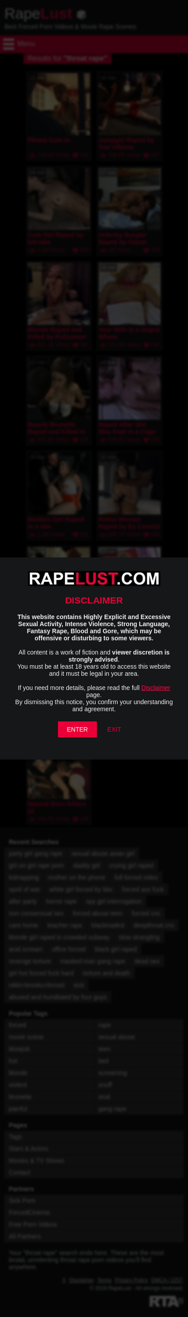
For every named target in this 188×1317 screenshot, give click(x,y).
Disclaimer (156, 687)
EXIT (114, 729)
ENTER (77, 729)
